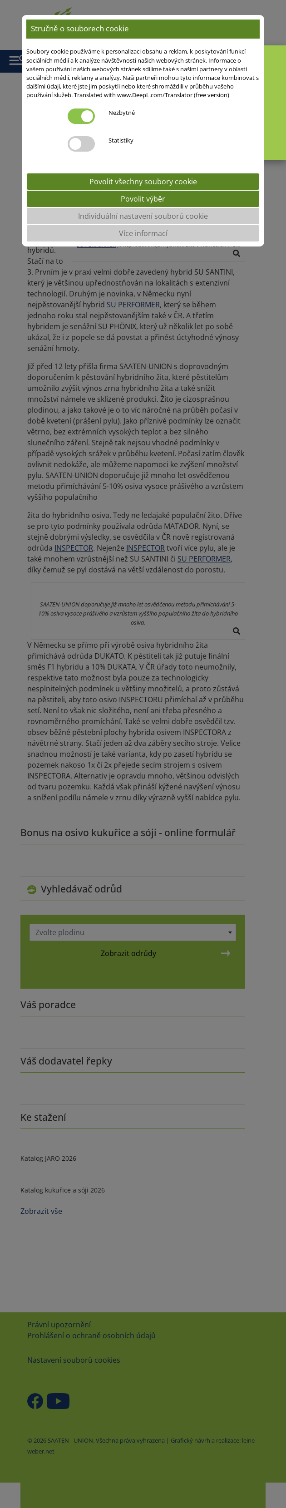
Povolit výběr (143, 199)
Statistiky (120, 140)
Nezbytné (121, 112)
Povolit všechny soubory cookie (143, 182)
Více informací (143, 233)
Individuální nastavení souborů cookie (143, 216)
